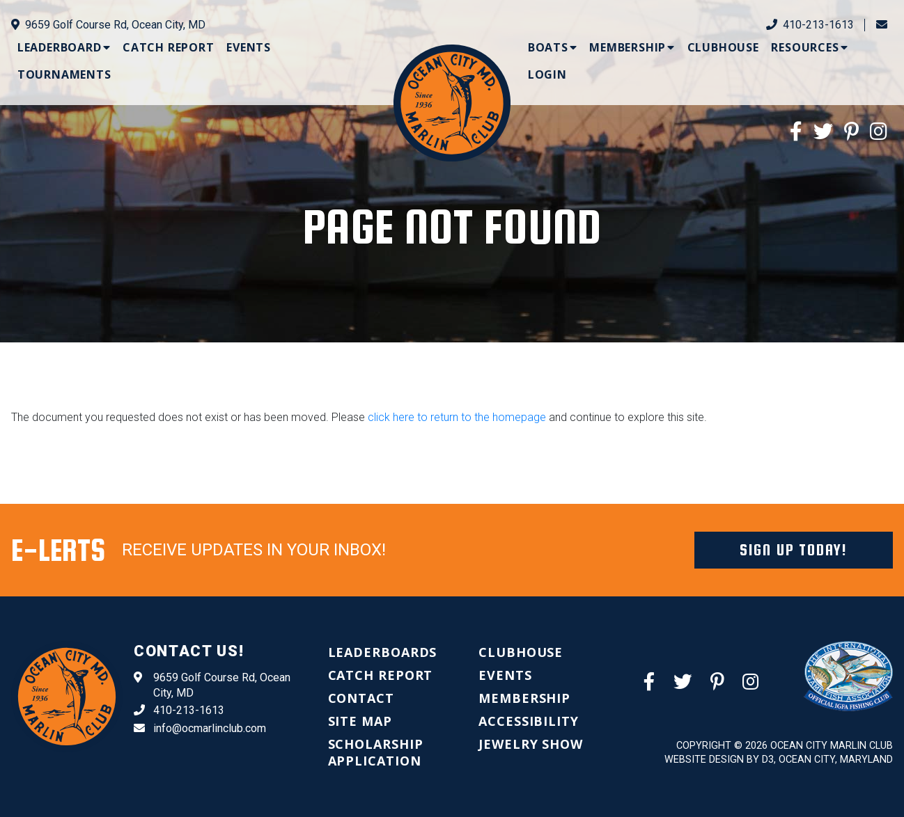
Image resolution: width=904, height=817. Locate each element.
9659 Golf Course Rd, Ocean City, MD (108, 24)
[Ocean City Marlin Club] (452, 102)
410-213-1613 (810, 25)
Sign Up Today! (794, 550)
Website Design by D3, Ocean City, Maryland (778, 760)
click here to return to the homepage (457, 417)
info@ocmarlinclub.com (200, 728)
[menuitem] (64, 47)
